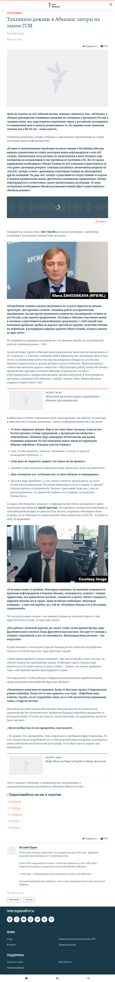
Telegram (15, 808)
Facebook (15, 801)
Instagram (16, 814)
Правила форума (16, 968)
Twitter (14, 821)
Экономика (14, 13)
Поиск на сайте (15, 962)
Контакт (11, 945)
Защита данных (67, 945)
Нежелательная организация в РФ (77, 939)
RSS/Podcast (65, 962)
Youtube (15, 827)
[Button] (89, 46)
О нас (10, 939)
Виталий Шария (15, 33)
